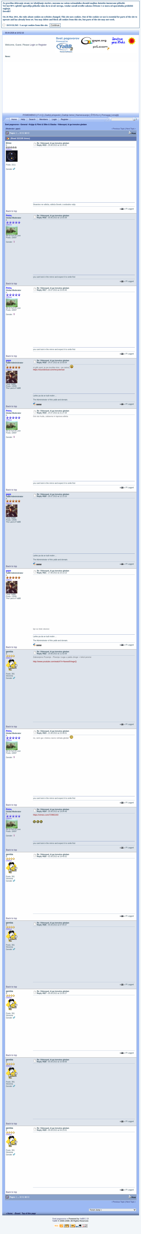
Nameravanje (82, 115)
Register (42, 45)
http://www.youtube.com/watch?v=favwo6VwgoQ (55, 661)
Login (32, 45)
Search (32, 119)
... (18, 133)
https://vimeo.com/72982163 (45, 815)
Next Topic (130, 129)
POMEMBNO (29, 115)
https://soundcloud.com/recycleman (48, 370)
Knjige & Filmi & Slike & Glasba (42, 125)
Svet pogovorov (12, 125)
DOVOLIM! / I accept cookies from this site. (27, 25)
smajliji (115, 115)
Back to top (11, 211)
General (24, 125)
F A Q (40, 115)
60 (21, 133)
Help (23, 119)
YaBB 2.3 (84, 1219)
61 (23, 133)
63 (28, 133)
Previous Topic (119, 129)
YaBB (54, 1221)
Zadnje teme (68, 115)
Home (14, 119)
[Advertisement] (70, 87)
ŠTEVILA (95, 115)
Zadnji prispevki (52, 115)
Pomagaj (106, 115)
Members (44, 119)
